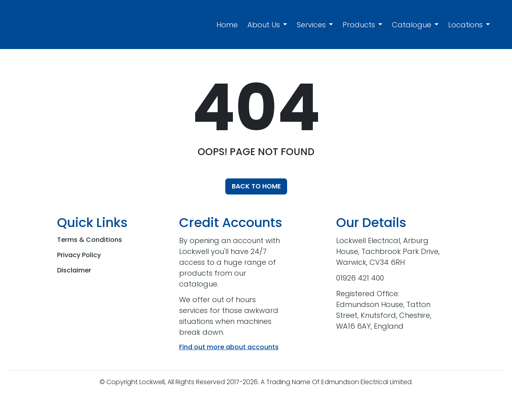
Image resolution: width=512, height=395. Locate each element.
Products (359, 25)
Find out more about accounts (229, 347)
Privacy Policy (79, 255)
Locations (465, 25)
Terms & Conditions (89, 239)
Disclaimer (74, 270)
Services (311, 25)
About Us (263, 25)
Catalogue (411, 25)
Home (227, 25)
